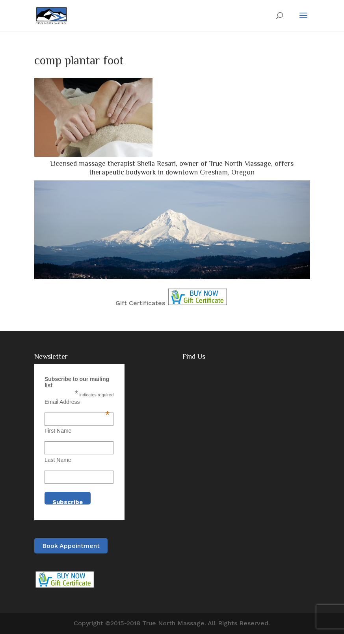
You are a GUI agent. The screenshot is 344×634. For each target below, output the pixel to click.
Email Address (77, 402)
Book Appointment (71, 546)
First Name (58, 431)
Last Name (58, 460)
